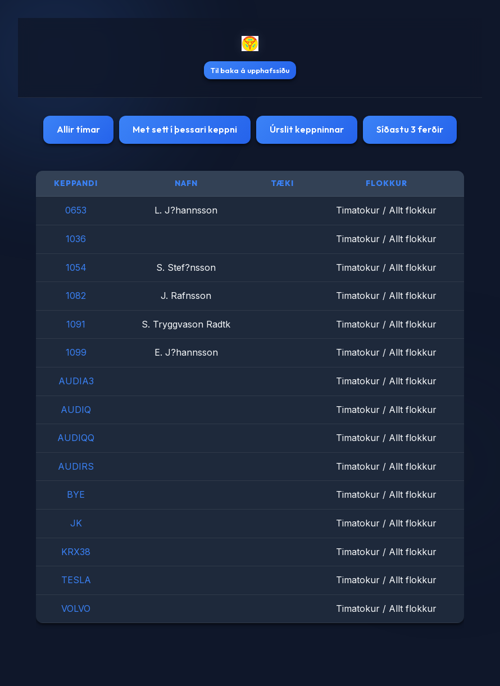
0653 (76, 210)
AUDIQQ (75, 437)
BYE (76, 494)
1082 (76, 295)
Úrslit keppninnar (307, 129)
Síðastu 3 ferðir (409, 129)
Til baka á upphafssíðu (250, 70)
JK (76, 523)
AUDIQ (76, 409)
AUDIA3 (76, 381)
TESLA (76, 579)
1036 (76, 238)
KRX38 (75, 551)
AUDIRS (76, 466)
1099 (76, 352)
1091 (75, 324)
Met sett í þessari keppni (185, 129)
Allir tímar (78, 129)
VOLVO (75, 608)
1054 (76, 267)
